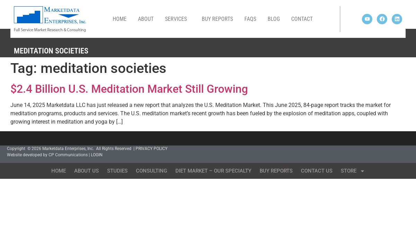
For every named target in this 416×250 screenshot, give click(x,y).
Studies (117, 171)
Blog (274, 19)
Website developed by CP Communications (47, 154)
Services (177, 19)
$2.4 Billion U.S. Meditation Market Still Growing (129, 88)
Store (353, 171)
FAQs (250, 19)
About (146, 19)
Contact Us (316, 171)
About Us (86, 171)
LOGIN (97, 154)
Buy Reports (217, 19)
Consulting (151, 171)
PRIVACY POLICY (151, 148)
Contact (302, 19)
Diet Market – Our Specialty (213, 171)
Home (120, 19)
